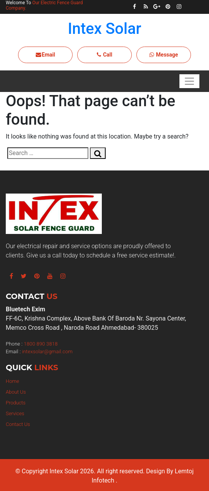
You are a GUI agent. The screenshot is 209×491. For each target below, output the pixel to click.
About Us (16, 392)
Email (45, 55)
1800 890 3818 (41, 344)
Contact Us (18, 424)
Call (105, 55)
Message (163, 55)
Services (15, 413)
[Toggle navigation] (189, 81)
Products (15, 403)
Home (12, 381)
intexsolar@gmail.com (47, 351)
